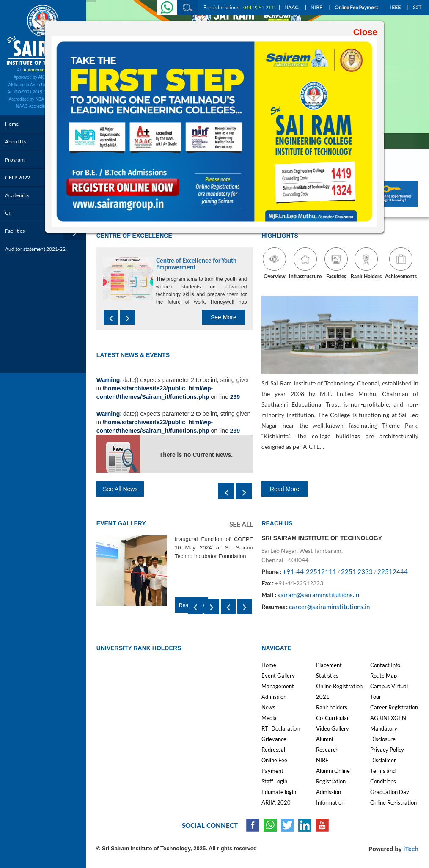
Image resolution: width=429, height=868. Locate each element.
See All (241, 524)
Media (269, 717)
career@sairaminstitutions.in (329, 606)
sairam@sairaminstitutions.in (318, 595)
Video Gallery (332, 728)
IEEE (395, 7)
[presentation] (111, 317)
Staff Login (274, 781)
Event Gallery (278, 675)
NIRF (316, 7)
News (268, 707)
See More (223, 317)
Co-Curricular (332, 717)
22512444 (392, 571)
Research (327, 749)
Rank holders (331, 707)
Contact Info (385, 665)
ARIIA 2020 (276, 802)
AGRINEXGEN (388, 717)
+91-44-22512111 (309, 571)
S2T (417, 7)
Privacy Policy (387, 749)
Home (268, 665)
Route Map (383, 675)
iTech (410, 849)
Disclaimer (383, 760)
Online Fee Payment (356, 7)
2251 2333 (357, 571)
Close (365, 31)
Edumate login (278, 791)
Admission (273, 696)
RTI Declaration (280, 728)
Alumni (324, 739)
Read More (284, 489)
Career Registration (394, 707)
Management (277, 686)
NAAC (291, 7)
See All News (120, 489)
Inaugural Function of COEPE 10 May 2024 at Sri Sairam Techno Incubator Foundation (214, 547)
